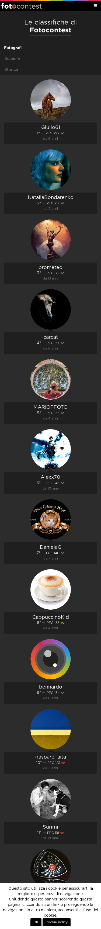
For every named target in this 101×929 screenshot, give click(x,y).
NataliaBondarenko (51, 197)
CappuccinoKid (50, 617)
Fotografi (13, 48)
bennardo (50, 687)
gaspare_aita (50, 757)
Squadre (12, 59)
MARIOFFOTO (50, 407)
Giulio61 (50, 127)
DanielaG (50, 547)
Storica (11, 70)
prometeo (50, 267)
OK (36, 922)
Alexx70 (50, 477)
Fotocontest (21, 6)
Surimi (50, 827)
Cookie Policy (57, 922)
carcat (50, 337)
